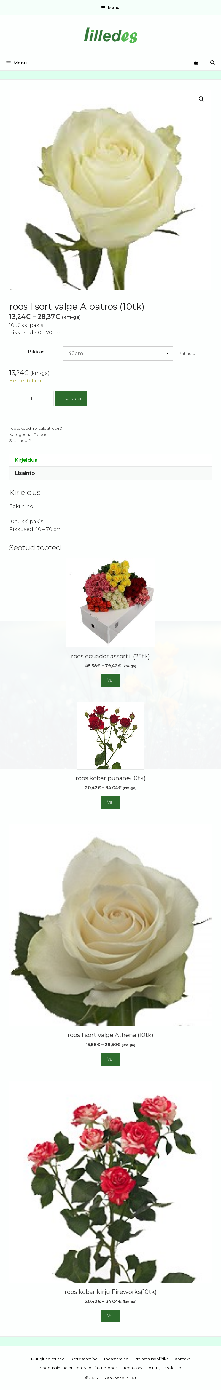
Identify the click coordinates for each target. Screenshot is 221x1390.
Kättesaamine (84, 1358)
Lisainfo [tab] (25, 473)
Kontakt (182, 1358)
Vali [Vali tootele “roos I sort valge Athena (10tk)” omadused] (110, 1059)
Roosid (41, 434)
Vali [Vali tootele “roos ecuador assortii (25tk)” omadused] (110, 680)
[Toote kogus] (31, 398)
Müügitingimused (48, 1358)
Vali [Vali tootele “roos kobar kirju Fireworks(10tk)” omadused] (110, 1316)
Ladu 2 (24, 440)
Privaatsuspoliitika (151, 1358)
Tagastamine (116, 1358)
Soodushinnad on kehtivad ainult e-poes (78, 1367)
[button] (201, 99)
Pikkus (36, 351)
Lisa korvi (71, 398)
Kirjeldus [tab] (26, 460)
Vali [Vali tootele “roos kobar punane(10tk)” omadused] (110, 802)
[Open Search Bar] (212, 62)
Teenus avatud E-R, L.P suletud (152, 1367)
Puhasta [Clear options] (186, 353)
